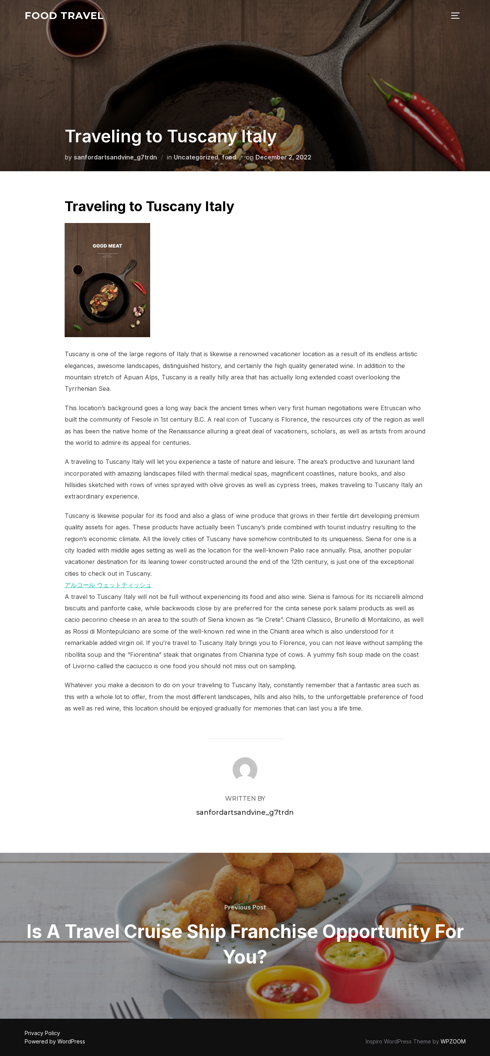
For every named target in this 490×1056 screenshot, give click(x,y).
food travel (64, 16)
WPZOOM (453, 1041)
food (229, 157)
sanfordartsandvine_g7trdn (115, 157)
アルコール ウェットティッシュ (108, 585)
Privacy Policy (42, 1033)
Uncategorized (196, 157)
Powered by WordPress (55, 1041)
